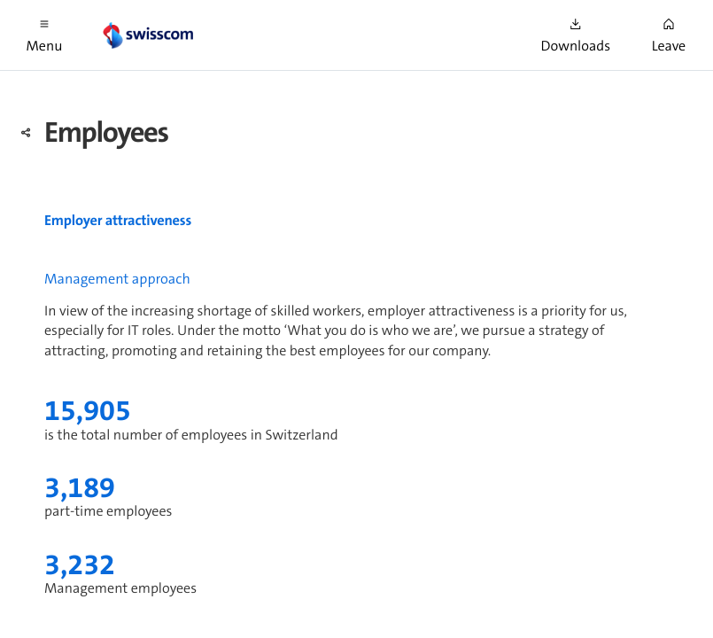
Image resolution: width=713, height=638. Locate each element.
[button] (44, 35)
